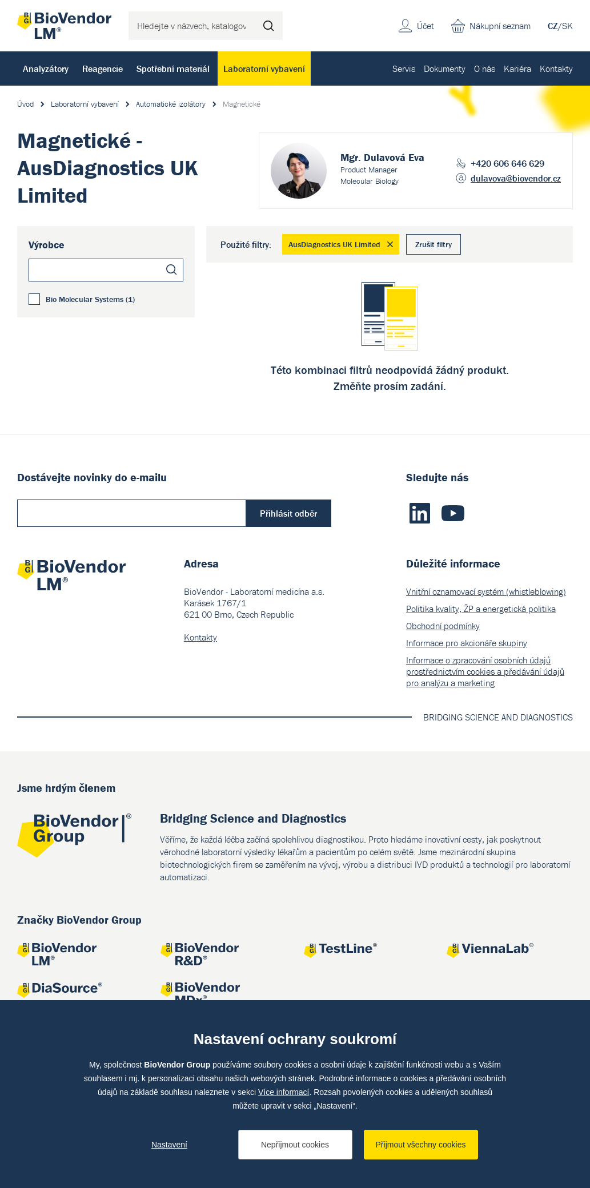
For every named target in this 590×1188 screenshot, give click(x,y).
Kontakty (556, 68)
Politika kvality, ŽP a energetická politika (481, 608)
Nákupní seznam (500, 25)
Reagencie (102, 68)
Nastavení (169, 1144)
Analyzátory (46, 68)
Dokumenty (444, 68)
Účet (425, 25)
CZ (553, 25)
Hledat (268, 25)
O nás (484, 68)
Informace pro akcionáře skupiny (466, 643)
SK (567, 25)
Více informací (283, 1092)
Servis (403, 68)
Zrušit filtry (433, 244)
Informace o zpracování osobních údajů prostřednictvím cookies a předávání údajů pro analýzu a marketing (485, 671)
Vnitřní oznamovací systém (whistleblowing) (486, 591)
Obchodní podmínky (443, 625)
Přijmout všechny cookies (421, 1144)
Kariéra (517, 68)
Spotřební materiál (173, 68)
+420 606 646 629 (507, 163)
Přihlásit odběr (288, 513)
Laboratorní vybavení (264, 68)
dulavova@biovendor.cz (516, 178)
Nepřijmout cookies (295, 1144)
